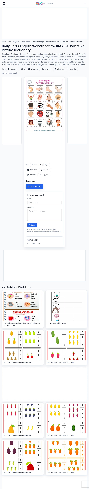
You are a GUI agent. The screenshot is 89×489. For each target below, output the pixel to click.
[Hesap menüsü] (85, 3)
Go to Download (34, 186)
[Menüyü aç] (4, 3)
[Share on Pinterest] (59, 69)
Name (29, 199)
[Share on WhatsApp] (33, 69)
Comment (30, 207)
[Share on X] (23, 69)
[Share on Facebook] (12, 69)
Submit (32, 225)
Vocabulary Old (13, 42)
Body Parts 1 (25, 42)
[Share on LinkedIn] (46, 69)
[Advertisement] (44, 23)
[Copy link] (72, 69)
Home (4, 42)
